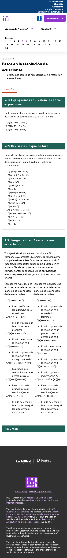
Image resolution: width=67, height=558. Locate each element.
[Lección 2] (10, 41)
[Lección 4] (18, 41)
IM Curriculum (56, 1)
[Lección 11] (49, 41)
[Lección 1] (6, 41)
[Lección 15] (12, 44)
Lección (9, 89)
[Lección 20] (39, 44)
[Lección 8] (35, 41)
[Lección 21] (44, 44)
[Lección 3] (14, 41)
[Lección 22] (50, 44)
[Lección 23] (55, 44)
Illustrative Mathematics (39, 497)
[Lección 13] (60, 41)
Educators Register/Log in (50, 11)
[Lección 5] (22, 41)
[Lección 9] (39, 41)
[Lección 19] (33, 44)
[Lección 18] (28, 44)
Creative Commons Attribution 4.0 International (32, 501)
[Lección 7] (31, 41)
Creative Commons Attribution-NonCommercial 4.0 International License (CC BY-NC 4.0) (33, 514)
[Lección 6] (27, 41)
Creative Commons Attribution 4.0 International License (30, 520)
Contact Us (57, 6)
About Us (58, 4)
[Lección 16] (17, 44)
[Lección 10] (44, 41)
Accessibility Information (40, 491)
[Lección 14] (6, 44)
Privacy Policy (21, 491)
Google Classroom (54, 9)
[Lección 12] (54, 41)
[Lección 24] (6, 48)
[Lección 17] (23, 44)
